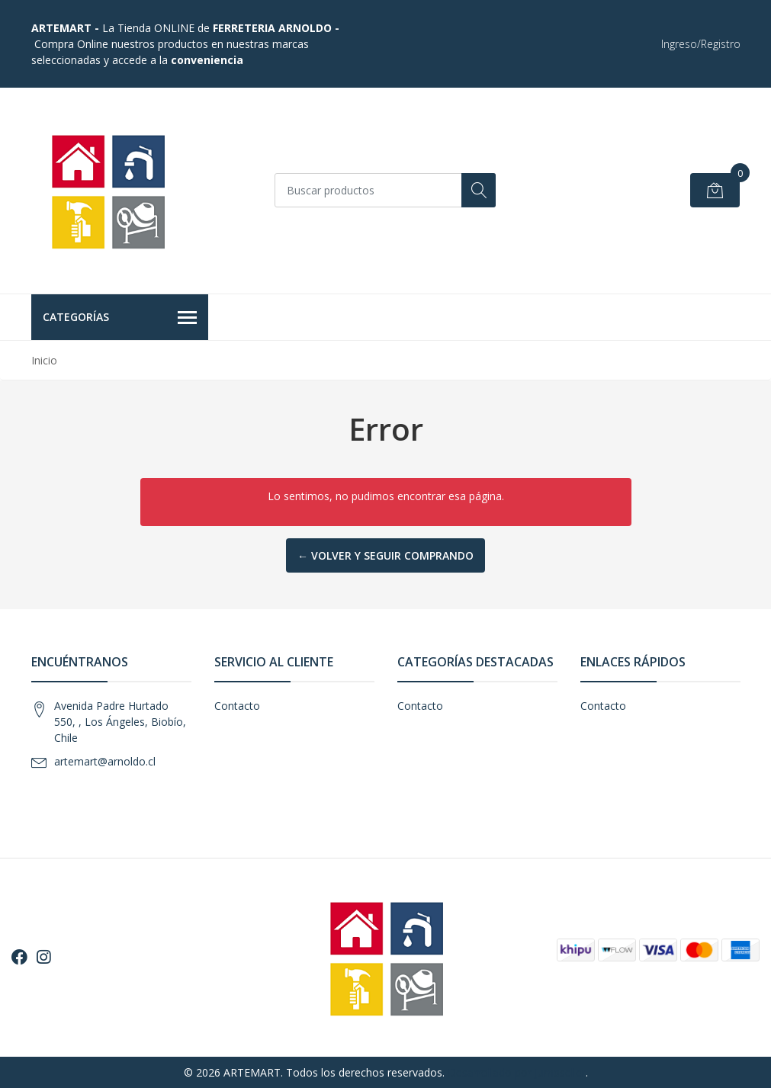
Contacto (237, 705)
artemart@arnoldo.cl (105, 761)
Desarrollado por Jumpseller (517, 1072)
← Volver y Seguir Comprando (385, 555)
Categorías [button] (120, 318)
